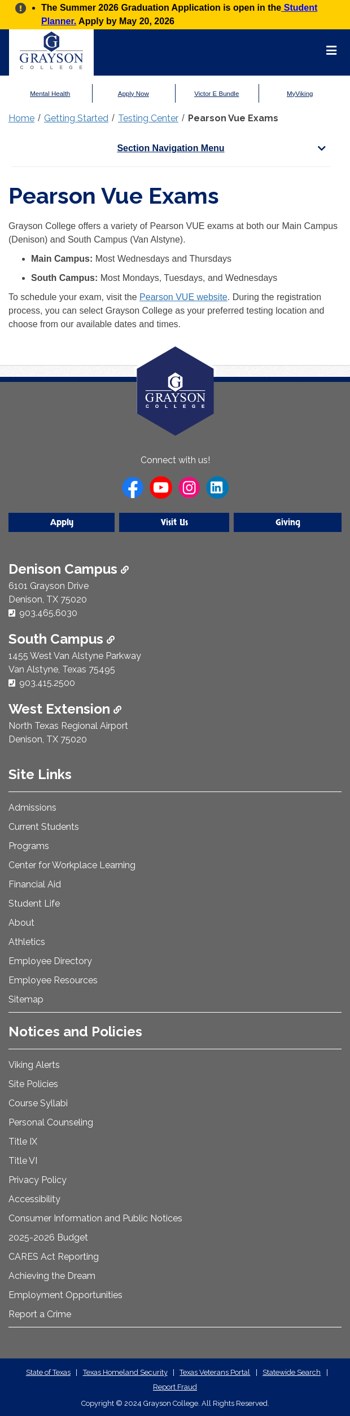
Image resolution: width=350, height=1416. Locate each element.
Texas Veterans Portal (215, 1372)
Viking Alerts (34, 1064)
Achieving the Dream (51, 1275)
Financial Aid (34, 884)
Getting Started (76, 118)
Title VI (22, 1160)
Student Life (34, 903)
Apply (61, 522)
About (21, 922)
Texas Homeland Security (125, 1372)
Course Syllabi (38, 1103)
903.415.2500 (47, 683)
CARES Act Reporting (53, 1256)
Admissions (32, 807)
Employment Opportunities (65, 1295)
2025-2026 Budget (48, 1237)
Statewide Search (291, 1372)
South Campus (61, 639)
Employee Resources (53, 980)
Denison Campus (68, 569)
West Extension (64, 709)
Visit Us (174, 522)
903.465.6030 (48, 613)
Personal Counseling (50, 1122)
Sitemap (25, 999)
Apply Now (133, 93)
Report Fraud (175, 1387)
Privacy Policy (37, 1180)
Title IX (22, 1141)
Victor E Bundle (216, 93)
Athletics (26, 941)
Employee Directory (50, 961)
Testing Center (148, 118)
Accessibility (34, 1199)
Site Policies (33, 1084)
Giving (287, 522)
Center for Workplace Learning (71, 865)
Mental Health (50, 93)
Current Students (43, 826)
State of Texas (48, 1372)
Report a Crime (39, 1314)
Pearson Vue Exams (233, 118)
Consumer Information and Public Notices (95, 1218)
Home (21, 118)
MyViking (300, 93)
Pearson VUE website (183, 297)
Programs (28, 846)
